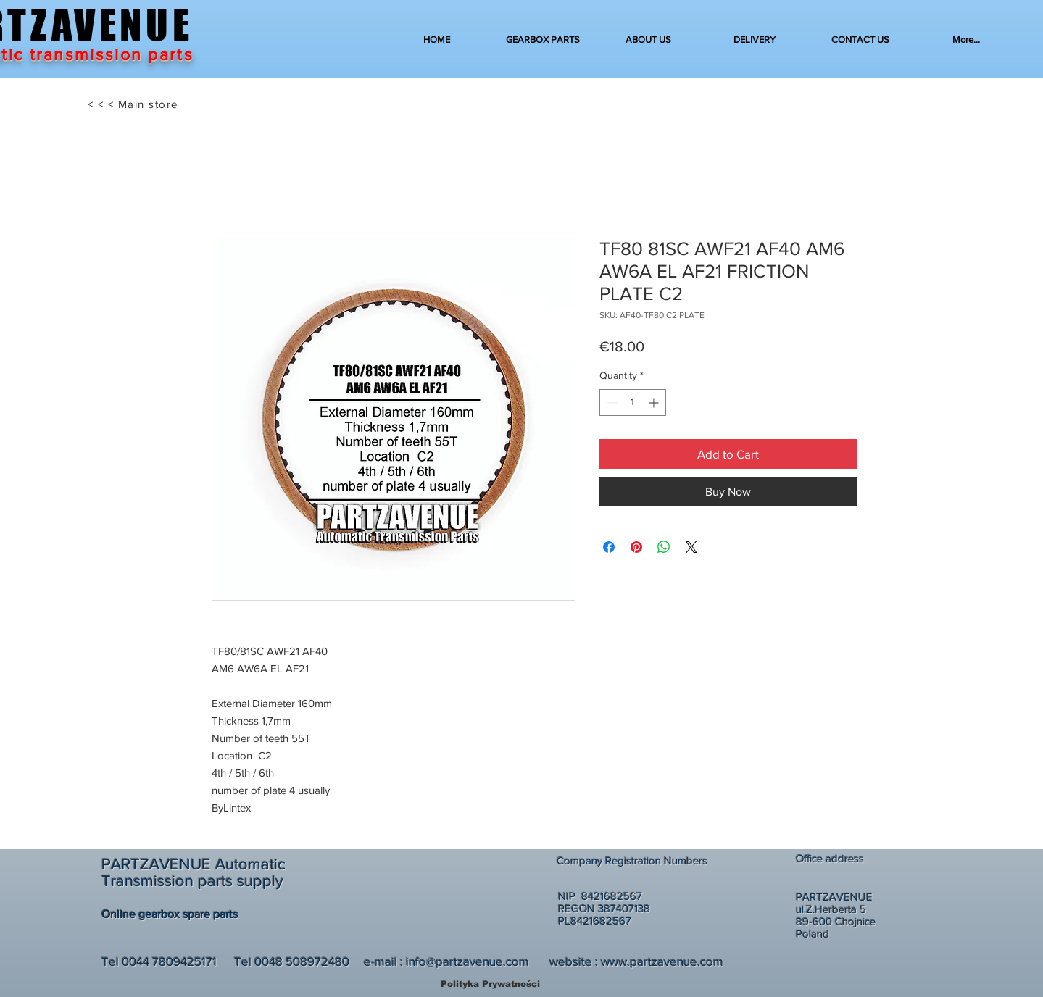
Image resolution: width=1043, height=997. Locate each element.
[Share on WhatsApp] (664, 547)
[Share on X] (691, 547)
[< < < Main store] (134, 104)
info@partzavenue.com (467, 961)
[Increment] (655, 402)
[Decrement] (611, 402)
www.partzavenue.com (662, 961)
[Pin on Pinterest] (636, 547)
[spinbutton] (633, 402)
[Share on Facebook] (609, 547)
